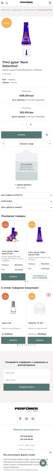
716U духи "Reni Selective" (10, 252)
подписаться (26, 387)
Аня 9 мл (6, 323)
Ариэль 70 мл (35, 323)
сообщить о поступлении (39, 277)
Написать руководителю (26, 430)
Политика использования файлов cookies (20, 470)
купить (21, 135)
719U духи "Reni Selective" (36, 253)
